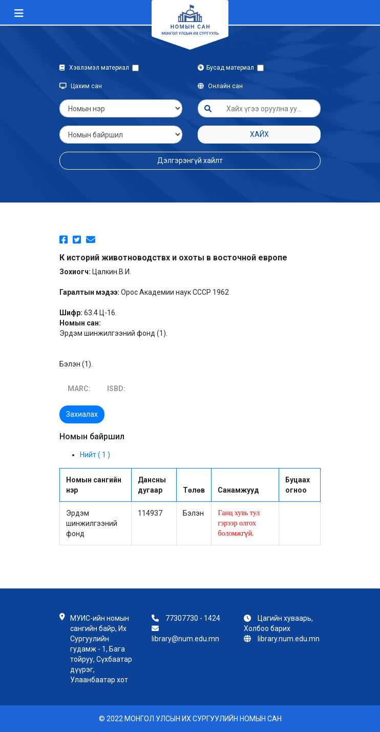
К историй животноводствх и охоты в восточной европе (173, 257)
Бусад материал (227, 67)
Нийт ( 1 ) (95, 455)
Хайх (259, 134)
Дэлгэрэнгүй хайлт (190, 160)
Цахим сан (80, 86)
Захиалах (82, 414)
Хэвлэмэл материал (95, 67)
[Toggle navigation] (19, 13)
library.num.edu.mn (289, 639)
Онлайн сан (220, 86)
